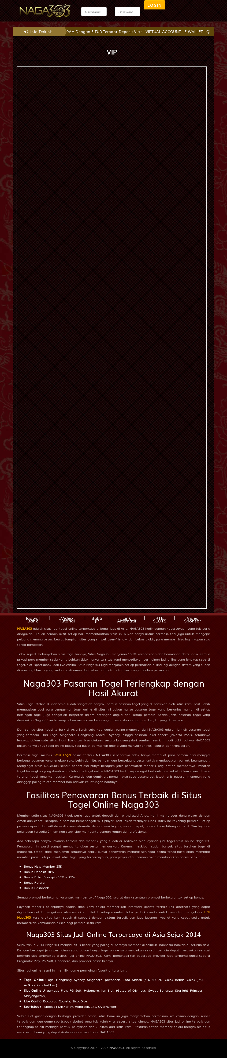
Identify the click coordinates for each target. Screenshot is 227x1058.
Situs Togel (62, 754)
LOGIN (154, 5)
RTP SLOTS (159, 619)
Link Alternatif (126, 619)
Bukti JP (96, 619)
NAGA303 (24, 628)
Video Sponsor (192, 619)
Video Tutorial (67, 619)
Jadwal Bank (32, 619)
